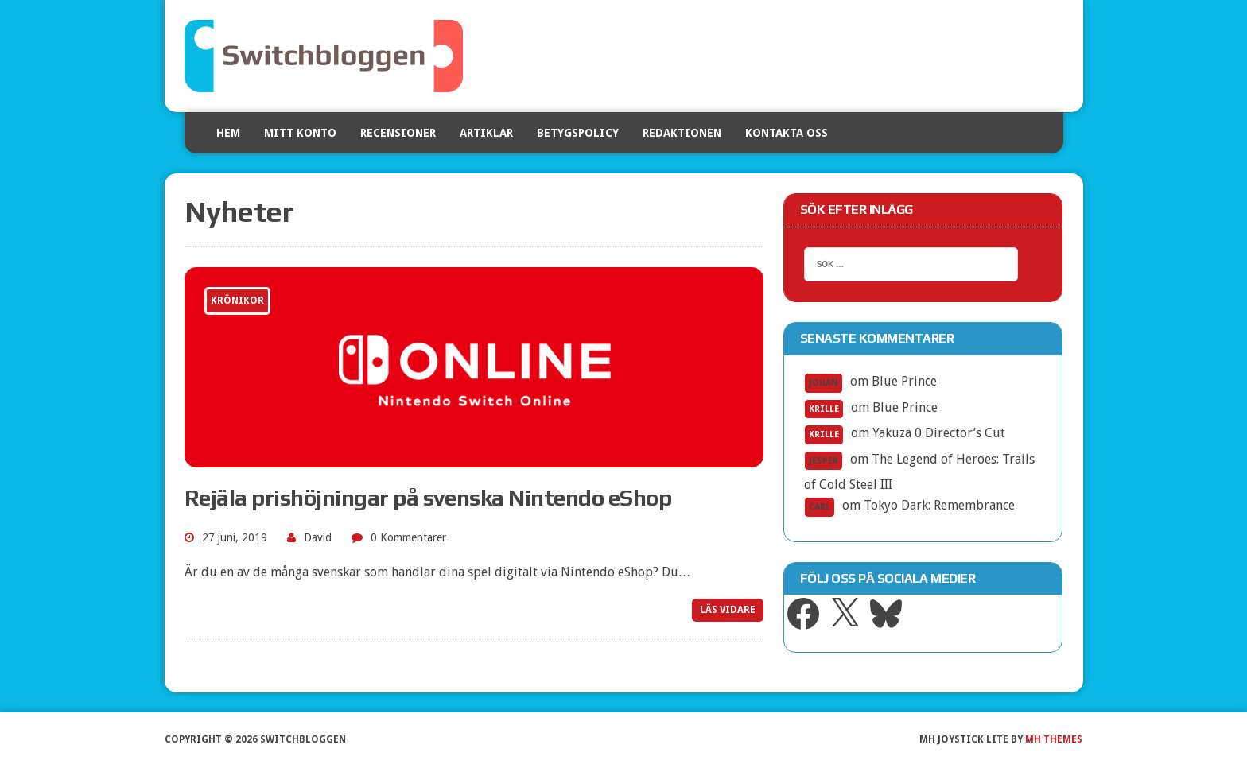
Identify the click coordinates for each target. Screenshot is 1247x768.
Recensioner (398, 132)
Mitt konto (300, 132)
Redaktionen (682, 132)
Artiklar (486, 132)
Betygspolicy (578, 132)
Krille (824, 409)
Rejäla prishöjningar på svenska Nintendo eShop (428, 497)
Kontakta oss (786, 132)
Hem (228, 132)
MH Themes (1053, 739)
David (318, 537)
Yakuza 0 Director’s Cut (938, 432)
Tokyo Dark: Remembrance (939, 505)
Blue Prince (904, 381)
